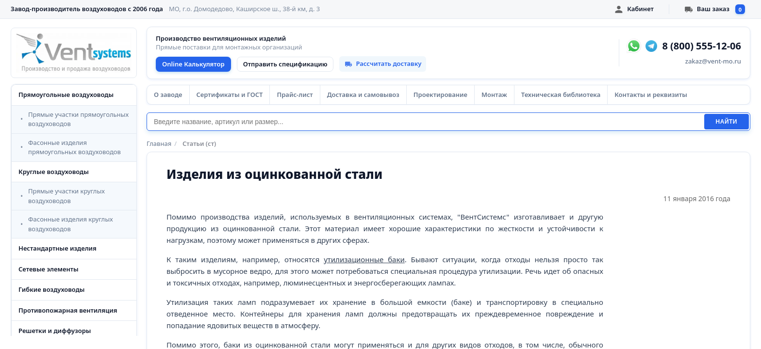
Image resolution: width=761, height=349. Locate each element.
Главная (159, 143)
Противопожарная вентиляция (67, 310)
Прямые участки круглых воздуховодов (66, 196)
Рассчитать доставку (382, 63)
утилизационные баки (364, 259)
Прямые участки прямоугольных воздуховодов (78, 119)
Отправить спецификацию (285, 64)
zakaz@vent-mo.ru (713, 61)
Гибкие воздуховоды (51, 289)
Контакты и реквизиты (650, 94)
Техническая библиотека (560, 94)
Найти (726, 121)
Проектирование (440, 94)
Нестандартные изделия (57, 248)
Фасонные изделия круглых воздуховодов (70, 224)
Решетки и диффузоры (54, 330)
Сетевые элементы (48, 269)
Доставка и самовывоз (363, 94)
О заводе (168, 94)
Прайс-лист (295, 94)
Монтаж (494, 94)
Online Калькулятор (193, 64)
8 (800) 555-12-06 (701, 46)
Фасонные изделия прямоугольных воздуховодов (74, 147)
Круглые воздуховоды (53, 171)
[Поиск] (425, 121)
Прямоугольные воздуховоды (66, 94)
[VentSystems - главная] (74, 53)
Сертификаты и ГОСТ (230, 94)
